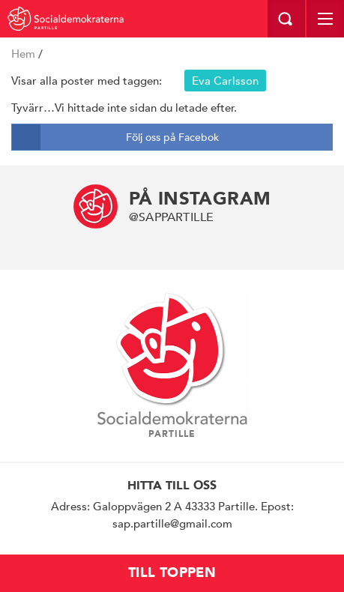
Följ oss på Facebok (172, 137)
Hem (23, 53)
